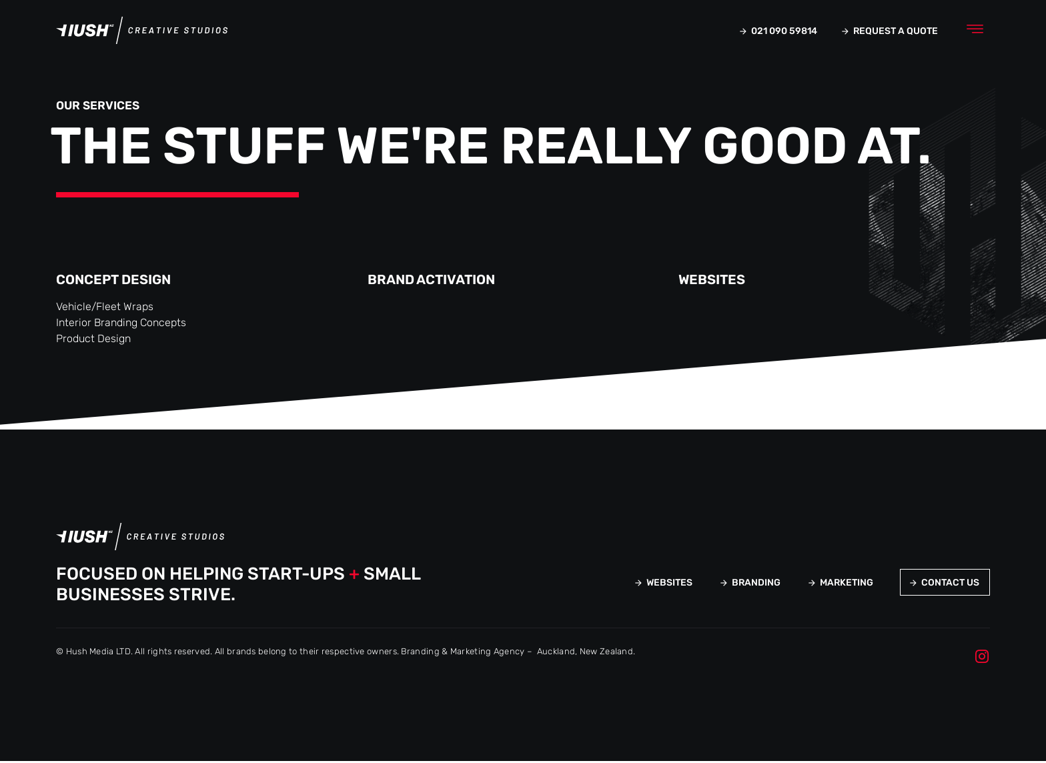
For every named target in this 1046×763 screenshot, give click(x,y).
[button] (975, 30)
